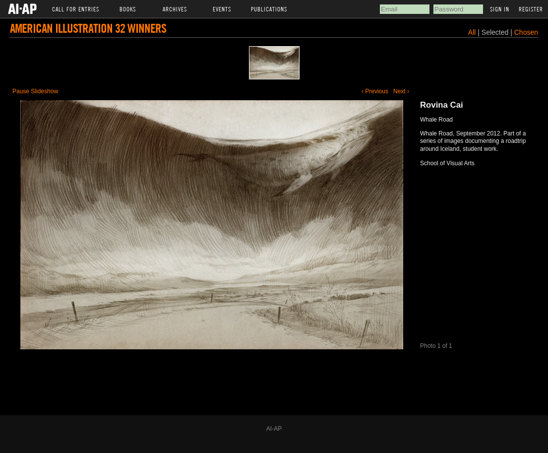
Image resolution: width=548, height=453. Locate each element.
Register (531, 9)
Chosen (526, 32)
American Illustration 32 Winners (88, 28)
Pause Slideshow (35, 91)
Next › (401, 91)
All (472, 32)
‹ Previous (375, 91)
